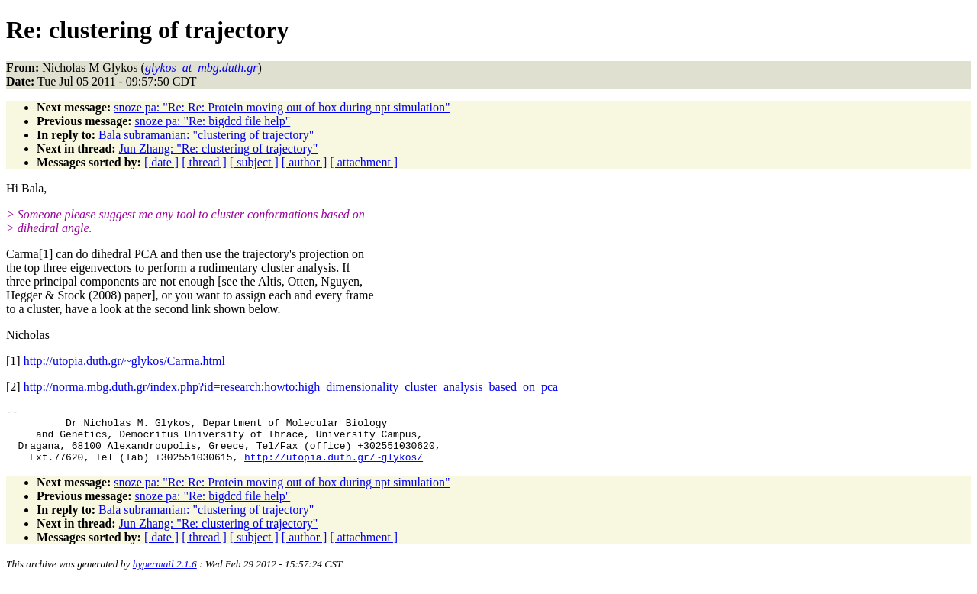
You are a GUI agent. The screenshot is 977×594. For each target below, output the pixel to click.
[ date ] (161, 162)
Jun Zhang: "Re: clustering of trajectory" (218, 148)
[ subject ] (254, 162)
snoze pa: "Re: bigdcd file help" (213, 121)
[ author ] (304, 162)
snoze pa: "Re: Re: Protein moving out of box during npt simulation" (282, 107)
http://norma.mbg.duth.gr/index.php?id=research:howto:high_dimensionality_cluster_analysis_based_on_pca (291, 386)
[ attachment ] (364, 162)
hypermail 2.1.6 (165, 575)
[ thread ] (204, 162)
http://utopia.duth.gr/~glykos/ (333, 468)
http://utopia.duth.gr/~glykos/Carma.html (124, 360)
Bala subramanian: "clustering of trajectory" (206, 134)
